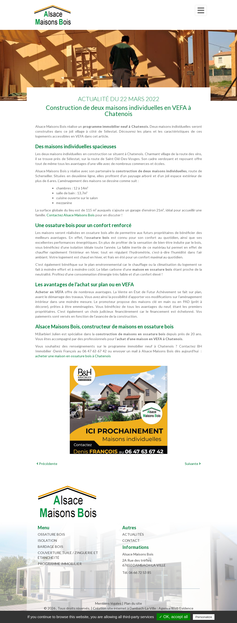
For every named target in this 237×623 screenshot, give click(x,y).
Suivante (193, 463)
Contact (131, 540)
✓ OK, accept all (173, 617)
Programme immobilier (60, 564)
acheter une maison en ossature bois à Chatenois (73, 356)
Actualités (133, 534)
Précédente (47, 463)
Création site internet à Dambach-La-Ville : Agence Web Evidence (143, 608)
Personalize (203, 617)
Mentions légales (108, 603)
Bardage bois (50, 546)
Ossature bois (51, 534)
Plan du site (133, 603)
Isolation (47, 540)
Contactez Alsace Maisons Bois (71, 215)
